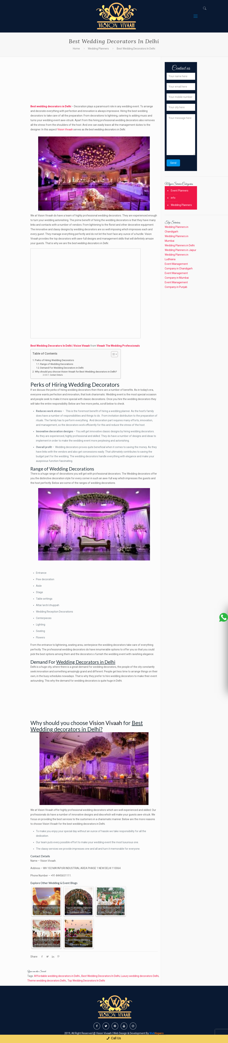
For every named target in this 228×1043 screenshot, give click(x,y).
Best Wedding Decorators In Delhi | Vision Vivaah (60, 345)
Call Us (113, 1038)
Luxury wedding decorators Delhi (140, 975)
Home (76, 48)
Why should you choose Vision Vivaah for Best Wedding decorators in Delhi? (76, 371)
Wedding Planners (98, 48)
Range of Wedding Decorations (56, 364)
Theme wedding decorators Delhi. (46, 980)
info (173, 197)
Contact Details (56, 375)
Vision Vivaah (65, 129)
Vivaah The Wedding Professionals (118, 345)
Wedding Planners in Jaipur (180, 250)
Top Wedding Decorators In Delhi (86, 980)
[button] (112, 354)
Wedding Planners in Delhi (180, 245)
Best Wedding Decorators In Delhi (100, 975)
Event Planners (179, 190)
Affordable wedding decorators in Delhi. (57, 975)
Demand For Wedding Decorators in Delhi (62, 367)
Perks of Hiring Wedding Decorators (54, 360)
